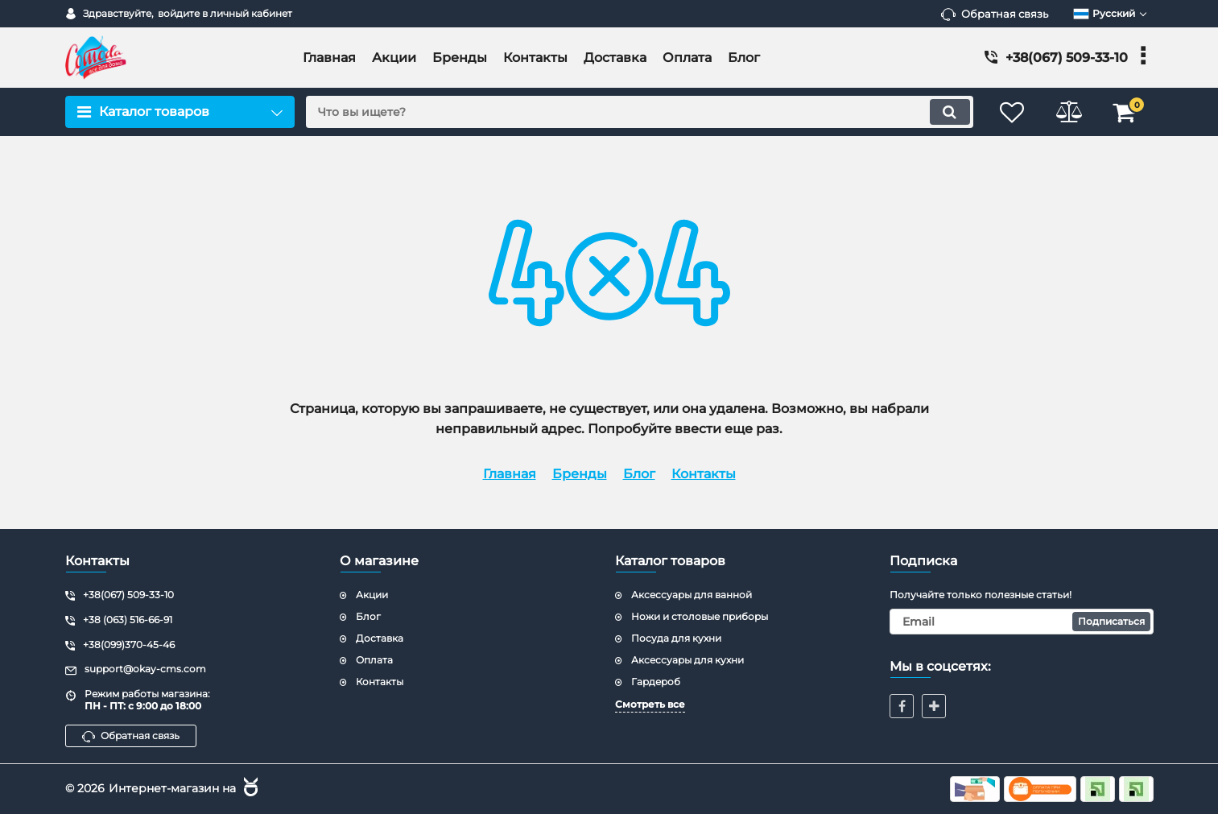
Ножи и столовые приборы (699, 616)
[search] (639, 112)
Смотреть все (650, 704)
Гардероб (655, 682)
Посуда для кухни (676, 638)
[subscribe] (1022, 621)
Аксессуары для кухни (687, 660)
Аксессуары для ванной (691, 595)
